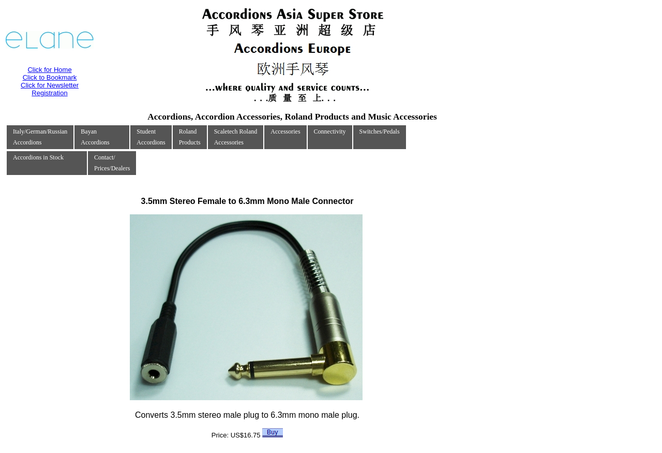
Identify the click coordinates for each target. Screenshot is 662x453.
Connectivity (330, 131)
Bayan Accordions (95, 137)
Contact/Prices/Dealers (112, 163)
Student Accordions (151, 137)
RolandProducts (190, 137)
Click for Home (49, 70)
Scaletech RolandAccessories (236, 137)
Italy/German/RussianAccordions (40, 137)
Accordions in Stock (38, 157)
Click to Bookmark (50, 77)
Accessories (285, 131)
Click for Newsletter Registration (50, 89)
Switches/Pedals (379, 131)
